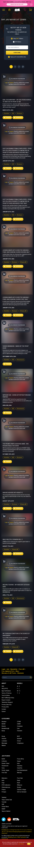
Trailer (7, 117)
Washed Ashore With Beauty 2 (13, 492)
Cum (18, 728)
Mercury (19, 772)
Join (7, 669)
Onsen (19, 741)
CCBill (18, 837)
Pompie (4, 792)
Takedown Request (7, 702)
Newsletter (13, 669)
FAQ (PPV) (5, 688)
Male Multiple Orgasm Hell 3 (13, 539)
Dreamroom (5, 765)
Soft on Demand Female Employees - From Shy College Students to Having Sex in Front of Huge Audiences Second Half (17, 150)
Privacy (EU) (5, 707)
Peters (4, 789)
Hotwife (4, 738)
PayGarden (23, 837)
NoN (3, 780)
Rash (18, 782)
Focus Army (20, 759)
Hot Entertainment (22, 770)
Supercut (18, 117)
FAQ (3, 686)
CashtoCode (5, 838)
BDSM (3, 724)
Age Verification (6, 691)
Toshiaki (4, 802)
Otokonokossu (6, 787)
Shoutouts (20, 673)
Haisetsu (19, 765)
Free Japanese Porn (8, 671)
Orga (3, 782)
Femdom (19, 731)
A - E (18, 686)
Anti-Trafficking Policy (8, 697)
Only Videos (18, 38)
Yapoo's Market (6, 811)
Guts (18, 763)
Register (11, 82)
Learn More (21, 844)
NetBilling (10, 837)
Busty (3, 731)
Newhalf (19, 738)
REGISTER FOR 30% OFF (17, 4)
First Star (4, 772)
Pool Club (20, 778)
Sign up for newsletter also (18, 57)
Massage (4, 743)
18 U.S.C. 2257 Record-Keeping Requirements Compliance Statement (17, 832)
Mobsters (4, 778)
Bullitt (3, 759)
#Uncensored (20, 359)
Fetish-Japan (5, 770)
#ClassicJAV (23, 262)
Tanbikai (4, 797)
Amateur (4, 721)
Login (6, 82)
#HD (13, 113)
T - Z (18, 693)
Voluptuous (20, 743)
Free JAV (21, 669)
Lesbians (4, 741)
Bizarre (4, 726)
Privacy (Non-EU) (6, 704)
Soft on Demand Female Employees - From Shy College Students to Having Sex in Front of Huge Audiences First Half (17, 201)
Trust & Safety (6, 695)
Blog (17, 671)
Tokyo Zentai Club (7, 799)
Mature (4, 745)
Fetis (3, 768)
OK (29, 844)
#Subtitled (6, 113)
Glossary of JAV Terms (9, 673)
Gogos (19, 761)
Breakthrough (5, 728)
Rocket (19, 787)
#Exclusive (19, 113)
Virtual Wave (5, 806)
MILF (18, 736)
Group (3, 736)
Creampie (20, 726)
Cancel (3, 711)
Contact (4, 709)
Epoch (14, 837)
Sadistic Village (21, 789)
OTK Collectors (6, 785)
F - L (18, 688)
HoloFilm (19, 768)
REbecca (19, 785)
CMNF (19, 724)
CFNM (19, 721)
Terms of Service (6, 693)
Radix (18, 780)
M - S (18, 691)
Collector (4, 761)
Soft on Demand (21, 792)
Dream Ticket (5, 763)
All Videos (18, 42)
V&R (3, 804)
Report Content (6, 700)
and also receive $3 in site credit (17, 84)
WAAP (3, 809)
